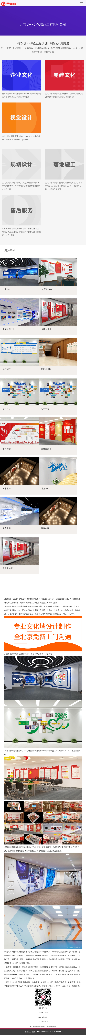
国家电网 (7, 488)
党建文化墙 (46, 329)
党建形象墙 (46, 449)
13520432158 (43, 1031)
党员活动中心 (47, 289)
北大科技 (7, 289)
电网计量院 (46, 369)
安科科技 (7, 409)
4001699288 (55, 1031)
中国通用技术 (9, 329)
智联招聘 (7, 369)
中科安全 (7, 449)
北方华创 (45, 488)
